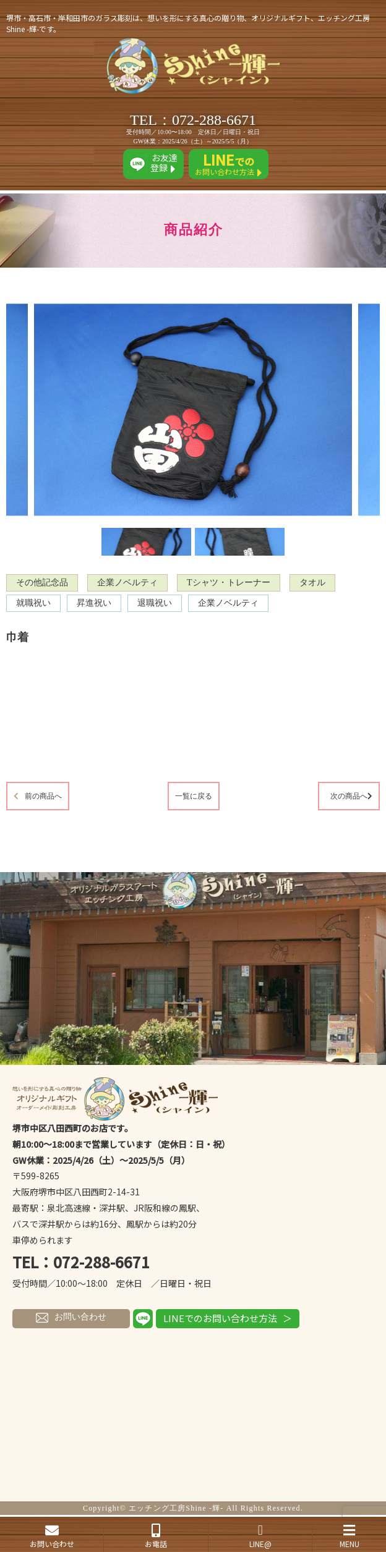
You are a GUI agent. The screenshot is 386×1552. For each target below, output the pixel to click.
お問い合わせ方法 (228, 164)
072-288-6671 (214, 120)
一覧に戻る (193, 796)
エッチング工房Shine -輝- (176, 1508)
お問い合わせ (71, 1316)
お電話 (155, 1536)
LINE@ (260, 1536)
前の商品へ (43, 796)
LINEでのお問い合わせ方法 (220, 1318)
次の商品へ (348, 796)
